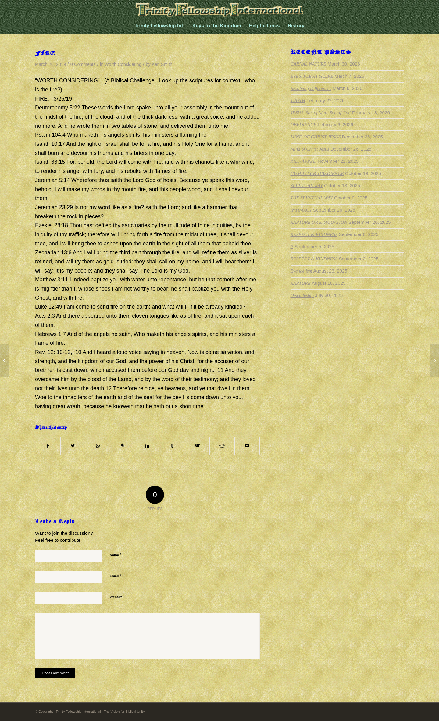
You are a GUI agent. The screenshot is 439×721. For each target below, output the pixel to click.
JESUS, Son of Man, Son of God (321, 112)
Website (116, 597)
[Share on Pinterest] (122, 446)
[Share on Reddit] (222, 446)
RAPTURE (301, 283)
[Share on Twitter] (73, 446)
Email (115, 575)
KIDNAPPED (303, 161)
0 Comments (83, 64)
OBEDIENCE (303, 124)
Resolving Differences (311, 88)
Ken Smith (162, 64)
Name (115, 554)
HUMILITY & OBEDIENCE (317, 173)
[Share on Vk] (197, 446)
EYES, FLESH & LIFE (312, 76)
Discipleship (302, 295)
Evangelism (301, 270)
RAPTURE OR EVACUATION (319, 222)
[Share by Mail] (247, 446)
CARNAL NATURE (309, 63)
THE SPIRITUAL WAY (312, 197)
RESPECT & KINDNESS (314, 234)
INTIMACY (301, 209)
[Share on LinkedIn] (147, 446)
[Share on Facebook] (47, 446)
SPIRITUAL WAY (307, 185)
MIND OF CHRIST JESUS (316, 136)
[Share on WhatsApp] (97, 446)
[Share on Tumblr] (172, 446)
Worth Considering (123, 64)
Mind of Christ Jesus (310, 149)
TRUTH (298, 100)
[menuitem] (159, 26)
